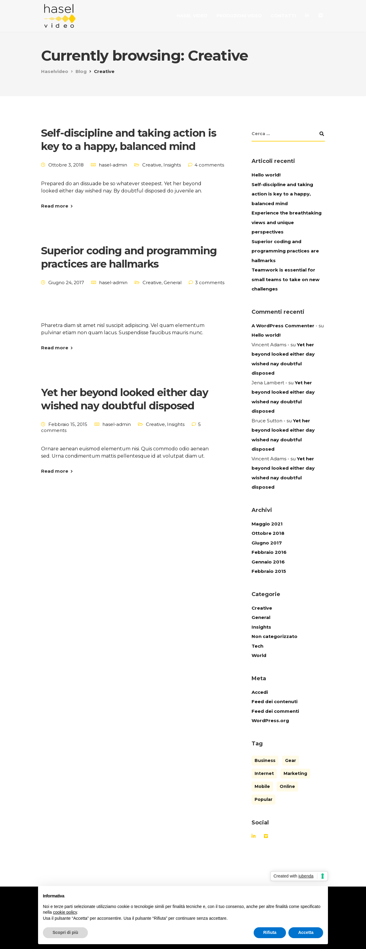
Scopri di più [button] (65, 932)
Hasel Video (192, 15)
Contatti (283, 15)
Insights (172, 165)
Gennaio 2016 (268, 562)
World (259, 655)
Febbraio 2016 (269, 552)
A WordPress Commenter (283, 325)
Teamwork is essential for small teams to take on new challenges (285, 279)
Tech (257, 646)
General (172, 282)
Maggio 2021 (267, 524)
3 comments (209, 282)
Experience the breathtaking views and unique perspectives (287, 222)
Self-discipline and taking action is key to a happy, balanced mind (282, 194)
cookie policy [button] (65, 912)
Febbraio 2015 (269, 571)
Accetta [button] (305, 932)
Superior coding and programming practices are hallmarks (285, 251)
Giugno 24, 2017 (66, 282)
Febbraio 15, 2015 (67, 424)
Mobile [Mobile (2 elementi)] (262, 786)
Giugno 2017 (267, 543)
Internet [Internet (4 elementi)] (264, 773)
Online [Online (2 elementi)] (287, 786)
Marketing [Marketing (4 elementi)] (295, 773)
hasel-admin (113, 165)
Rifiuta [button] (270, 932)
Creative (151, 165)
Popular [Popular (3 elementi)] (263, 799)
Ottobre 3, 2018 (66, 165)
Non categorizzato (274, 636)
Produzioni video (239, 15)
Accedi (260, 692)
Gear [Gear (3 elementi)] (290, 760)
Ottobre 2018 (268, 533)
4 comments (209, 165)
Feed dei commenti (275, 711)
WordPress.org (270, 720)
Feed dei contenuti (274, 701)
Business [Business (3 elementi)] (265, 760)
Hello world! (266, 175)
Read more (54, 206)
